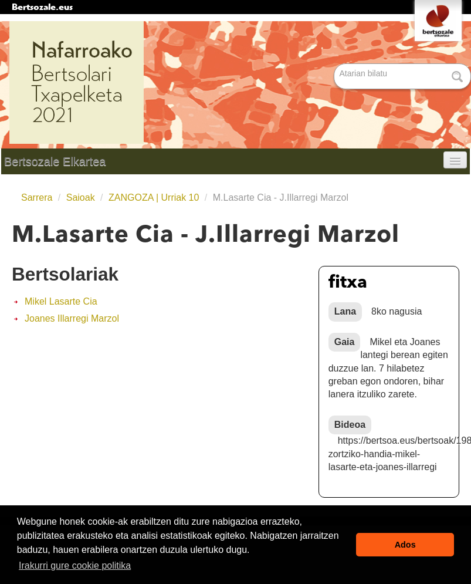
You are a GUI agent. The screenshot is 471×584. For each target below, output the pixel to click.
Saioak (80, 197)
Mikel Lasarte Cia (61, 301)
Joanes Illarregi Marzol (72, 318)
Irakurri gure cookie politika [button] (75, 566)
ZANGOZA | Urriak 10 (154, 197)
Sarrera (36, 197)
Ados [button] (405, 544)
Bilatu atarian (335, 64)
